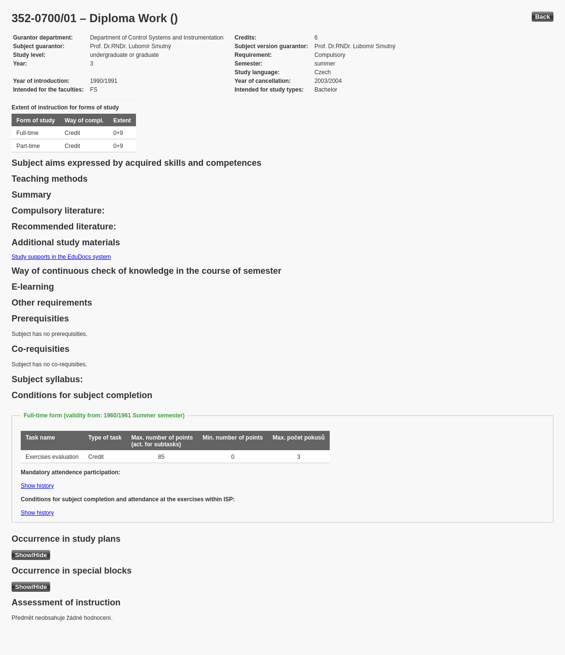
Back (542, 16)
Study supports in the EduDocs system (61, 257)
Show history (37, 485)
